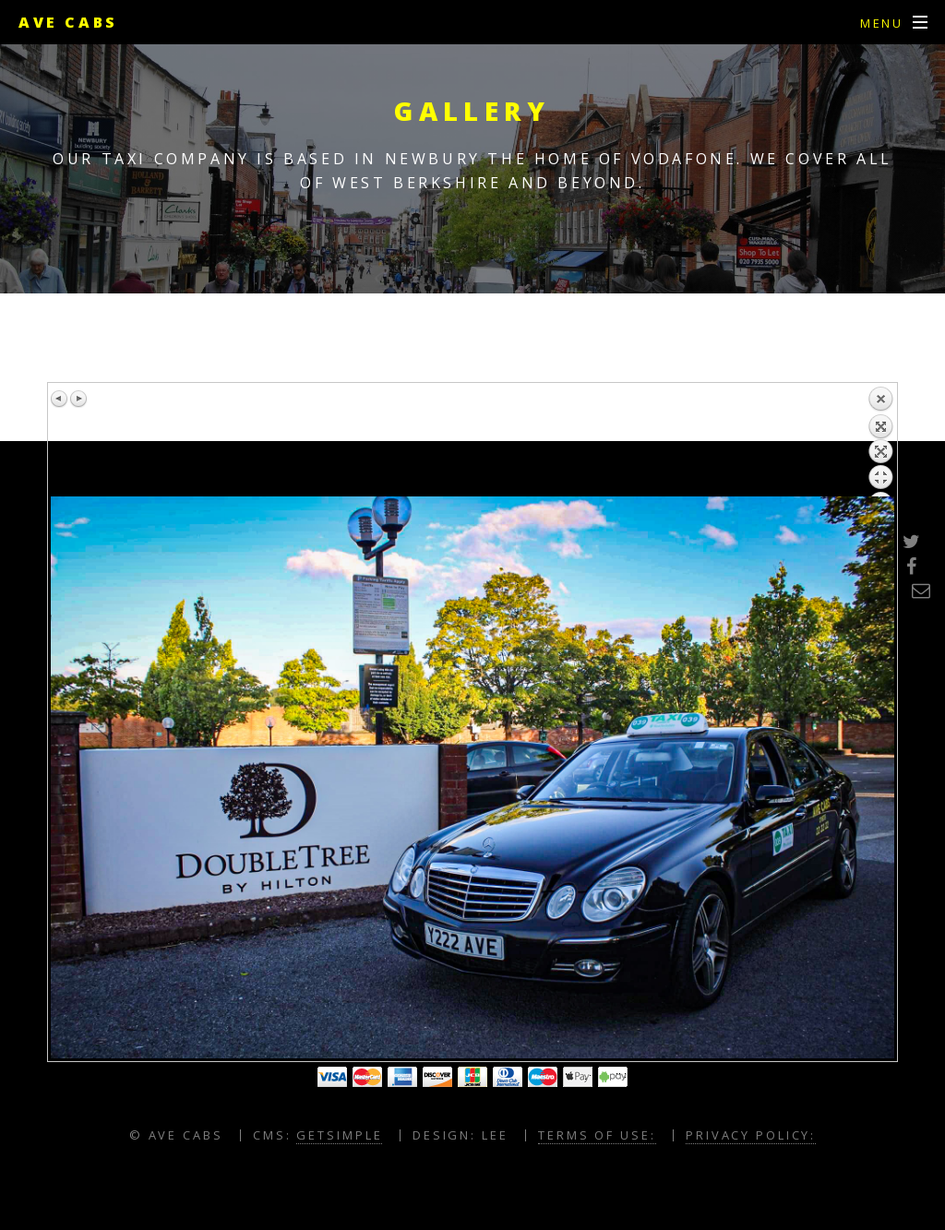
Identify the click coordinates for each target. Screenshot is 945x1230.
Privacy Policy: (751, 1135)
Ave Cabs (68, 22)
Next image (78, 398)
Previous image (60, 398)
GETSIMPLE (339, 1135)
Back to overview (880, 441)
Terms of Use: (596, 1135)
